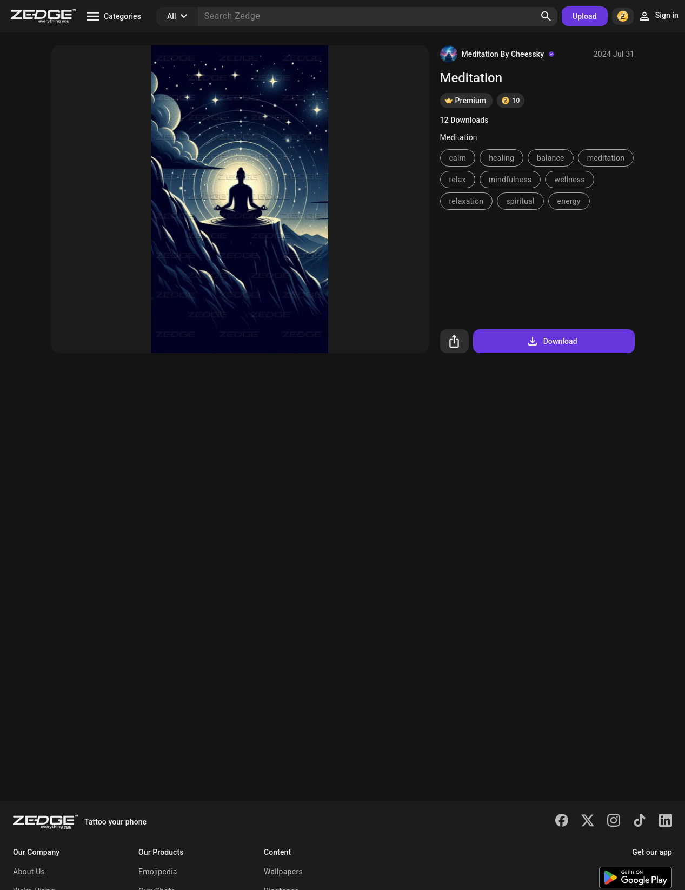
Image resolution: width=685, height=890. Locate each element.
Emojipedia (157, 871)
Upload (585, 16)
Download (551, 341)
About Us (29, 871)
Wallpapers (283, 871)
